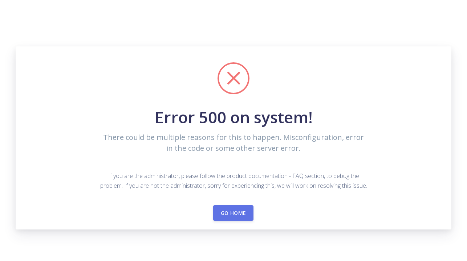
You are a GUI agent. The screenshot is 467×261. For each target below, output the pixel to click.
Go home (233, 213)
